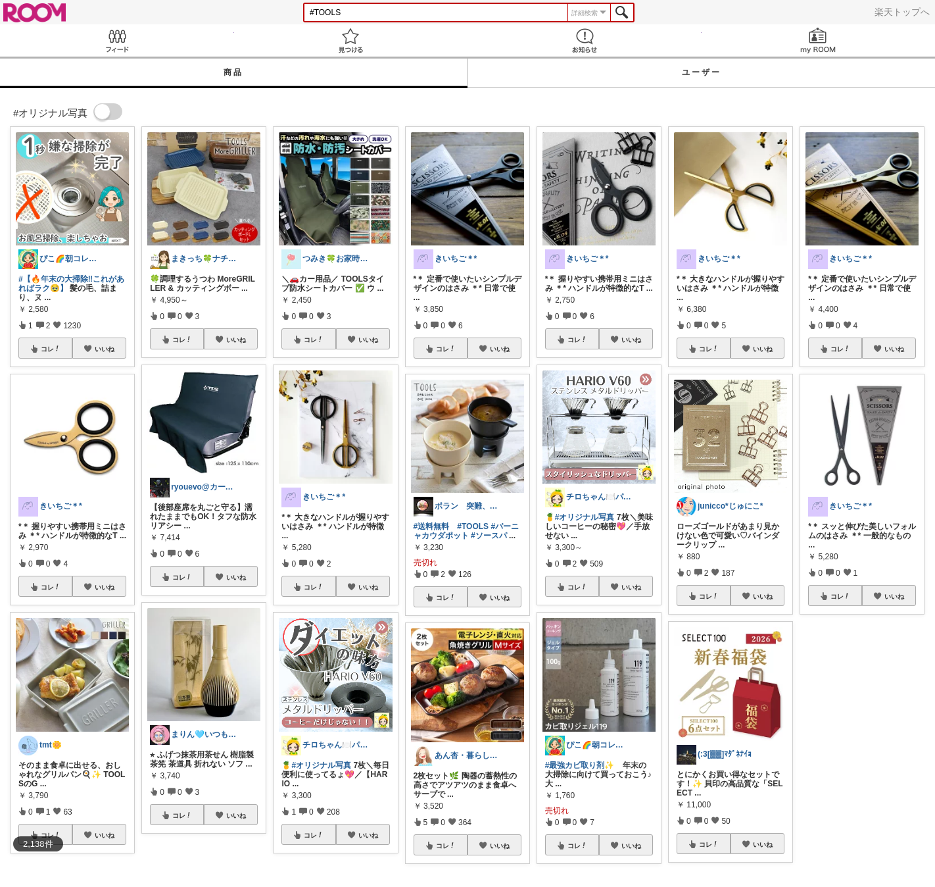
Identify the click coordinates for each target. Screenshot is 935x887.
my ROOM (819, 40)
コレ (50, 348)
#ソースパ (489, 535)
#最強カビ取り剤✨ (580, 765)
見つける (351, 40)
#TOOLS (473, 526)
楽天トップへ (902, 12)
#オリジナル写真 (321, 765)
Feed (117, 40)
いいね (104, 348)
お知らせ (585, 40)
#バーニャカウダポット (466, 531)
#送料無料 (432, 526)
